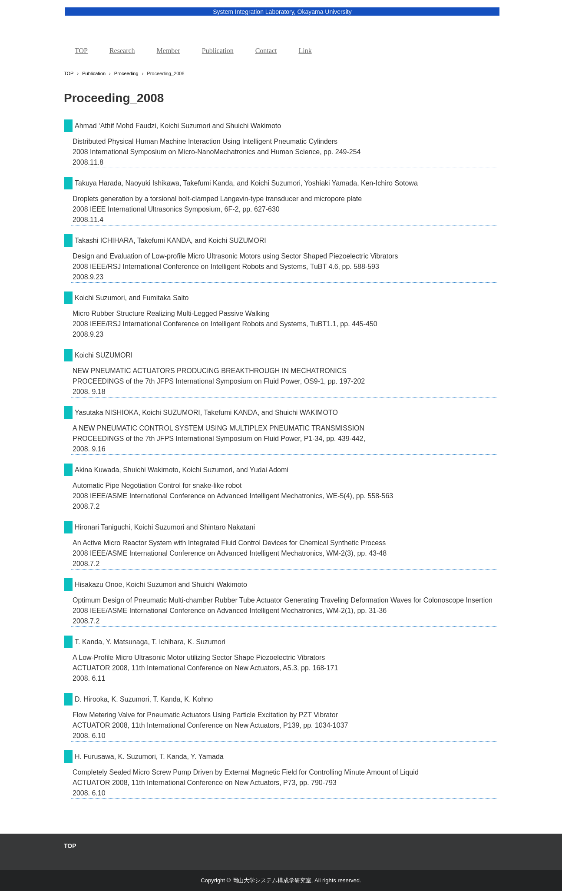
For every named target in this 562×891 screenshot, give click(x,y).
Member (168, 50)
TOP (81, 50)
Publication (218, 50)
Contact (266, 50)
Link (304, 50)
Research (122, 50)
